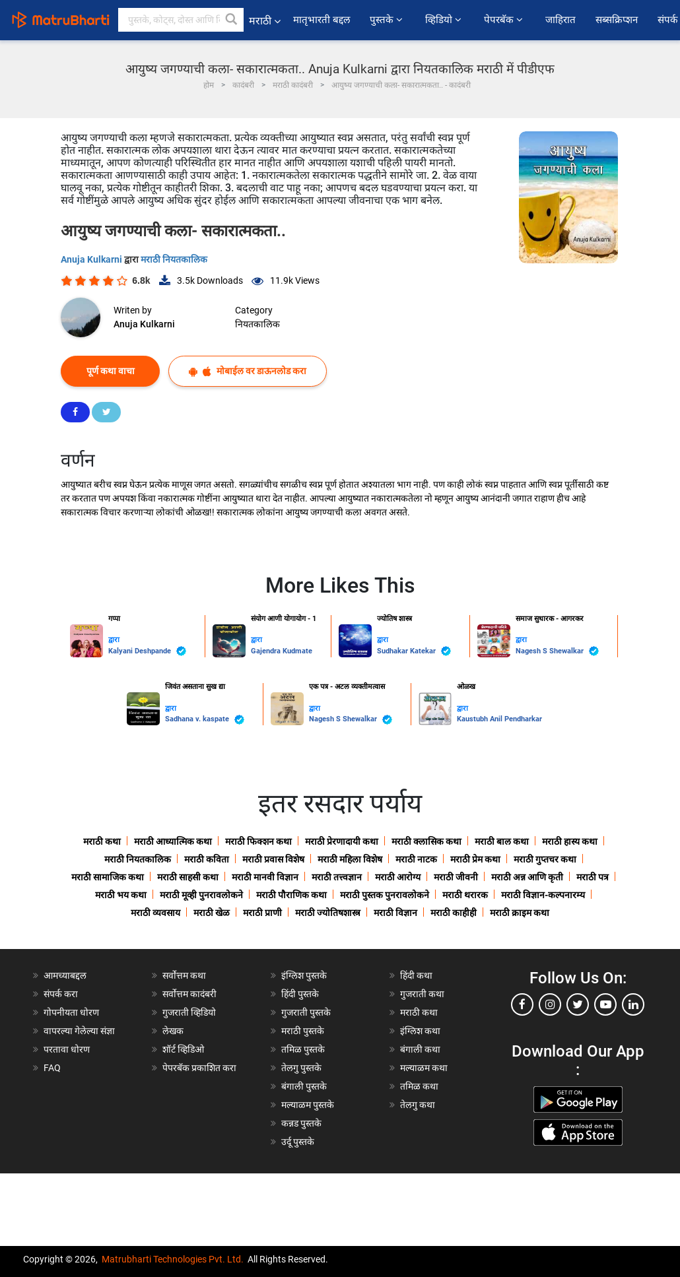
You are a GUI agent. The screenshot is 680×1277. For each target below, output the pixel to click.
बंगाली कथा (420, 1049)
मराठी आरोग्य (398, 877)
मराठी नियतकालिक (174, 259)
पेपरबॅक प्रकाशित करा (199, 1068)
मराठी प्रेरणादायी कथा (341, 841)
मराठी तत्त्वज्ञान (337, 877)
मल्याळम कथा (424, 1068)
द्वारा (113, 640)
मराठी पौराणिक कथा (291, 895)
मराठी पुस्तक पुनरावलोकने (384, 895)
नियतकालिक (257, 324)
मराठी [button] (265, 21)
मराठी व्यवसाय (155, 912)
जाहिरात (560, 20)
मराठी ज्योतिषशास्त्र (327, 912)
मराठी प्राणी (262, 912)
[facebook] (522, 1004)
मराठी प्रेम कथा (475, 859)
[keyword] (181, 20)
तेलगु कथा (417, 1104)
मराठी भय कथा (121, 895)
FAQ (52, 1068)
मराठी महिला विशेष (350, 859)
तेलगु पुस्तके (301, 1068)
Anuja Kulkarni (92, 259)
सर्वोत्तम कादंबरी (189, 994)
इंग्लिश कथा (420, 1031)
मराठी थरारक (465, 895)
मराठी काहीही (453, 912)
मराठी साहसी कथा (188, 877)
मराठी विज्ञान (395, 912)
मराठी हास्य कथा (569, 841)
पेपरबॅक (505, 20)
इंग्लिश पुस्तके (304, 975)
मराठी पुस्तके (302, 1031)
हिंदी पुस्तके (300, 994)
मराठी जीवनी (456, 877)
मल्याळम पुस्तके (307, 1104)
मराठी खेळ (211, 912)
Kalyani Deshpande (147, 651)
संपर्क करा (61, 994)
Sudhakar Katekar (414, 651)
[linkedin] (633, 1004)
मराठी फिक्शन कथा (258, 841)
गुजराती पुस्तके (306, 1012)
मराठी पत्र (592, 877)
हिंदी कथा (416, 975)
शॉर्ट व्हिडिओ (183, 1049)
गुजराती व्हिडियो (189, 1012)
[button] (232, 20)
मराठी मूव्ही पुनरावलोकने (201, 895)
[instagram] (550, 1004)
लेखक (173, 1031)
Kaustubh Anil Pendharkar (499, 719)
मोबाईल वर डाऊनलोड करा (247, 371)
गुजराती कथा (422, 994)
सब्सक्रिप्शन (616, 20)
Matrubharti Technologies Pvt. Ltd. (173, 1259)
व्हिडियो (444, 20)
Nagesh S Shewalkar (557, 651)
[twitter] (577, 1004)
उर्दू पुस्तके (297, 1141)
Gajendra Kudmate (281, 651)
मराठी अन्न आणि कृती (527, 877)
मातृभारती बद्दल (321, 20)
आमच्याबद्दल (65, 975)
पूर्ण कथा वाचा (110, 371)
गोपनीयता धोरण (71, 1012)
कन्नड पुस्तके (301, 1123)
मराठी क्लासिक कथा (426, 841)
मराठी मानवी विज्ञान (265, 877)
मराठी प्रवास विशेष (273, 859)
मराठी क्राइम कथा (519, 912)
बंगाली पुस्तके (304, 1086)
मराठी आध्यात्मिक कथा (173, 841)
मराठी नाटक (416, 859)
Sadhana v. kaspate (204, 720)
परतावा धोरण (68, 1049)
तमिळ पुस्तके (303, 1049)
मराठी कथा (102, 841)
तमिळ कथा (419, 1086)
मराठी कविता (206, 859)
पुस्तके (387, 20)
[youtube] (605, 1004)
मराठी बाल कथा (502, 841)
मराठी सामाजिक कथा (107, 877)
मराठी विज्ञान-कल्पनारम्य (543, 895)
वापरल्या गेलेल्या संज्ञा (79, 1031)
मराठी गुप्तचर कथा (545, 859)
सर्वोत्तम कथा (184, 975)
